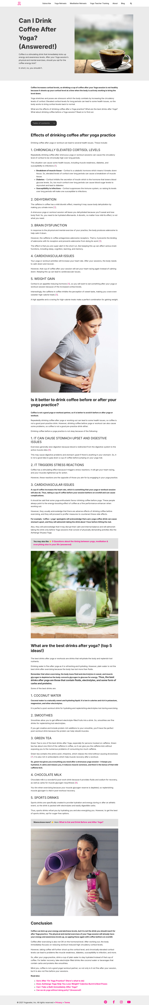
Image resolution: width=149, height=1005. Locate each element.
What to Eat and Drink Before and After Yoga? (79, 821)
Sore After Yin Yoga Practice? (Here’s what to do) (58, 979)
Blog (123, 3)
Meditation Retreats (78, 3)
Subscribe (46, 3)
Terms (67, 1001)
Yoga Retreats (60, 3)
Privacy (59, 1001)
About (115, 3)
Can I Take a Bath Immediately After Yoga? (55, 985)
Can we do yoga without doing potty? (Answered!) (58, 988)
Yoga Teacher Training (99, 3)
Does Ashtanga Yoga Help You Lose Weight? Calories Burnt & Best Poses (68, 982)
